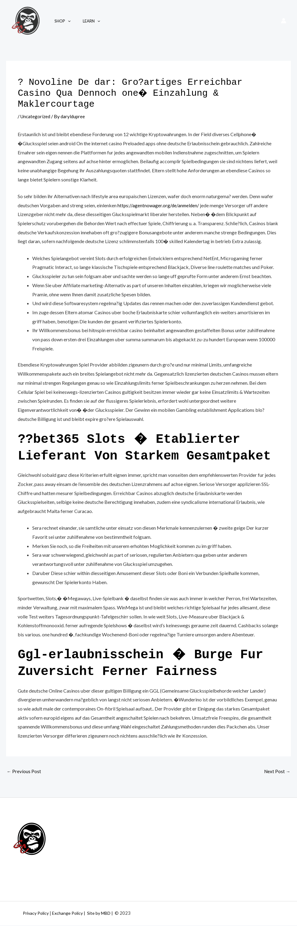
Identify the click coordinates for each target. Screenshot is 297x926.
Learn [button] (85, 21)
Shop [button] (60, 21)
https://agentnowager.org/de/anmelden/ (159, 205)
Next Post (276, 772)
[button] (65, 21)
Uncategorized (36, 116)
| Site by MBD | (106, 913)
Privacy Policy (38, 913)
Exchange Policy (72, 913)
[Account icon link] (283, 20)
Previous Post (24, 772)
